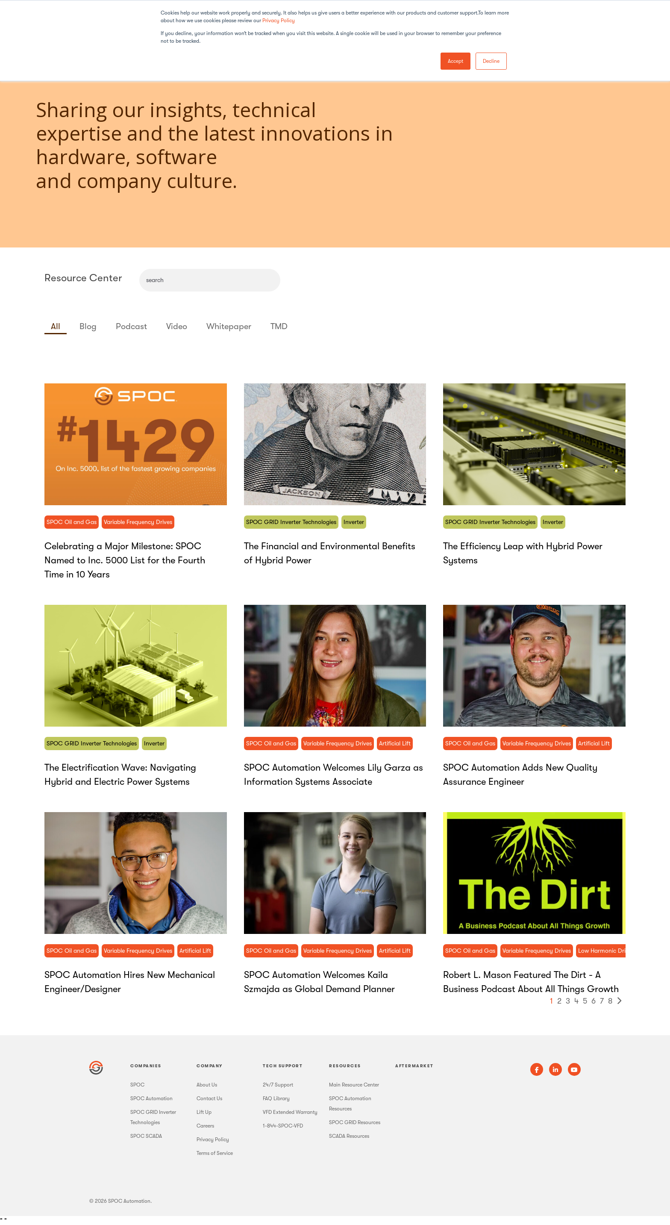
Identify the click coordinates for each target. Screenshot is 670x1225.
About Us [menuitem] (207, 1085)
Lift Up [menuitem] (204, 1112)
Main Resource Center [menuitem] (354, 1085)
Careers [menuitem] (205, 1126)
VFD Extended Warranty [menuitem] (290, 1112)
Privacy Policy (278, 21)
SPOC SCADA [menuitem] (146, 1136)
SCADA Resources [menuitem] (349, 1136)
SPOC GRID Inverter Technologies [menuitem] (153, 1117)
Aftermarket (414, 1065)
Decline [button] (491, 61)
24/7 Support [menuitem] (278, 1085)
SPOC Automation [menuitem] (151, 1098)
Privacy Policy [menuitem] (213, 1140)
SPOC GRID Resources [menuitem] (354, 1122)
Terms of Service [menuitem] (215, 1153)
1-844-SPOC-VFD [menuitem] (283, 1126)
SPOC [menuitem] (137, 1085)
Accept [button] (455, 61)
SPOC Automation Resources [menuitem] (350, 1103)
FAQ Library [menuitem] (276, 1098)
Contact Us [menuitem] (209, 1098)
